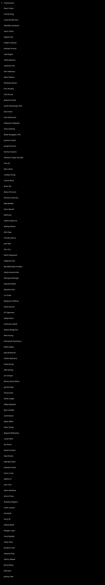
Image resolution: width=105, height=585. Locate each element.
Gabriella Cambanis (11, 25)
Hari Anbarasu (9, 71)
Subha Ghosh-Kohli (11, 272)
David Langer (9, 398)
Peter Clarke (8, 8)
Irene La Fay (8, 473)
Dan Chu (7, 249)
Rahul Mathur (9, 77)
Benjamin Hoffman (11, 301)
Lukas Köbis (8, 439)
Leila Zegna (8, 54)
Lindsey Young (9, 175)
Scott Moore (8, 416)
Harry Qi (7, 519)
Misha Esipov (9, 347)
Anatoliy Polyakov (11, 502)
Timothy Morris (10, 238)
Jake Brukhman (10, 353)
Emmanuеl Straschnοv (13, 341)
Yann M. (7, 163)
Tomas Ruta (8, 393)
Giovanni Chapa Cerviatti (13, 157)
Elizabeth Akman (10, 83)
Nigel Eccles (8, 37)
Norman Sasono (10, 152)
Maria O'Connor (10, 192)
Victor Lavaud (9, 507)
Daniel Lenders (10, 450)
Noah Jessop (9, 364)
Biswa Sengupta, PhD (12, 134)
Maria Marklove (10, 490)
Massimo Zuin (9, 289)
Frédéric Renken (10, 43)
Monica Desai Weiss (11, 381)
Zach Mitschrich (10, 117)
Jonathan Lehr (9, 548)
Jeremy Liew (8, 576)
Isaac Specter (9, 209)
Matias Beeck (9, 525)
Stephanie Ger (9, 261)
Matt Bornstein (10, 462)
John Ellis (7, 243)
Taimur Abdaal (9, 559)
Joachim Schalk (10, 140)
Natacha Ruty (9, 553)
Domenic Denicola (11, 198)
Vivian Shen (8, 542)
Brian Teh (7, 186)
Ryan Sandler (9, 410)
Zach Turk (8, 484)
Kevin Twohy (9, 427)
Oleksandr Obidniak (12, 123)
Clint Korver (8, 94)
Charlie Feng (9, 14)
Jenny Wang (8, 565)
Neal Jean (7, 571)
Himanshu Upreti (10, 324)
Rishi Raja (7, 232)
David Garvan (9, 307)
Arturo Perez (9, 496)
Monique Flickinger (11, 278)
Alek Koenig (8, 370)
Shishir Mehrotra (10, 358)
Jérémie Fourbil (10, 100)
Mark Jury (7, 215)
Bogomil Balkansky (11, 433)
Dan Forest (8, 111)
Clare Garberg (9, 129)
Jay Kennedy (8, 387)
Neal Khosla (8, 456)
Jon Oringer (8, 375)
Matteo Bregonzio (11, 330)
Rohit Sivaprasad (10, 255)
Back (2, 3)
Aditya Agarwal (10, 404)
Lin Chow (7, 295)
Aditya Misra (9, 318)
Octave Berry (9, 180)
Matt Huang (8, 335)
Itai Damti (8, 444)
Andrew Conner (10, 467)
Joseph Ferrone (10, 146)
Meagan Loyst (9, 530)
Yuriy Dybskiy (9, 536)
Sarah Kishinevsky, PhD (13, 106)
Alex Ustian (8, 169)
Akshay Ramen (9, 226)
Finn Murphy (9, 89)
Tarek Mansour (10, 60)
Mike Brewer (9, 203)
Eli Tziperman (9, 312)
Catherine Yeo (9, 66)
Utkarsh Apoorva (10, 221)
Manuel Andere (10, 284)
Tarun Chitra (9, 31)
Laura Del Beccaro (11, 20)
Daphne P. (8, 479)
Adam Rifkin (8, 421)
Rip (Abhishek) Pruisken (13, 266)
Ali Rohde (7, 513)
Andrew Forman (10, 48)
